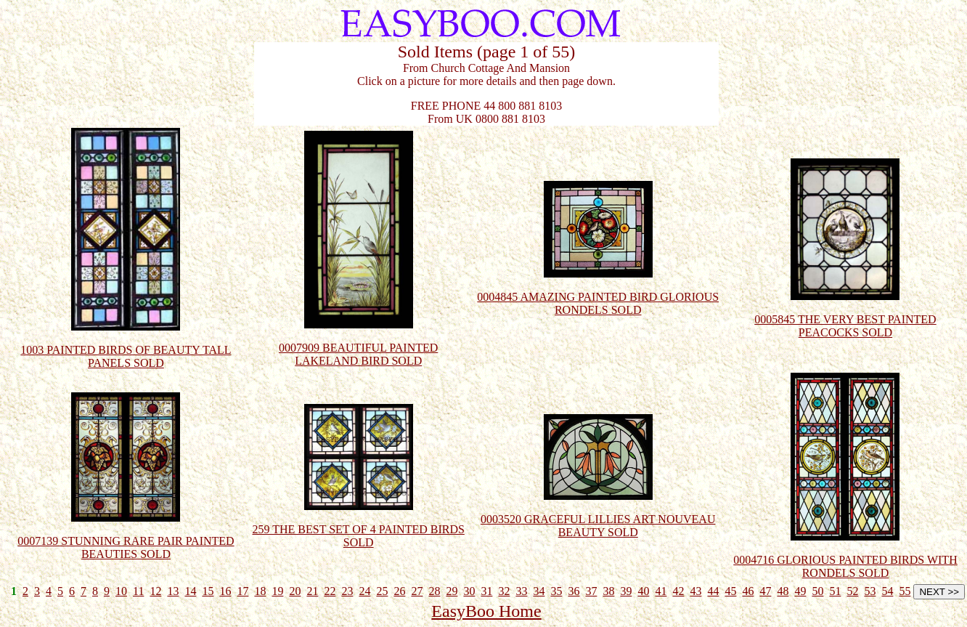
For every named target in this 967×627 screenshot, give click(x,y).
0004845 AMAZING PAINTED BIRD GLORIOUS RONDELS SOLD (598, 291)
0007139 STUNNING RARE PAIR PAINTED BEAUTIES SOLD (125, 535)
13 (173, 591)
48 (782, 591)
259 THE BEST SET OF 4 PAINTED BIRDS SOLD (359, 524)
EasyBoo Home (486, 611)
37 (591, 591)
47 (765, 591)
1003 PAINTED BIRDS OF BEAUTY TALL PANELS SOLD (125, 344)
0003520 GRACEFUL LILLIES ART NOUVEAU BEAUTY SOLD (598, 514)
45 (730, 591)
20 (295, 591)
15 (207, 591)
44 (713, 591)
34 (538, 591)
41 (660, 591)
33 (521, 591)
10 (121, 591)
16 (225, 591)
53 (870, 591)
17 (242, 591)
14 (190, 591)
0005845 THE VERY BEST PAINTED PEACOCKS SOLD (845, 314)
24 (364, 591)
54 (887, 591)
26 (399, 591)
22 (329, 591)
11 (138, 591)
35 (556, 591)
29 (451, 591)
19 (277, 591)
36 (573, 591)
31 (486, 591)
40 (643, 591)
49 (800, 591)
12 (155, 591)
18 (260, 591)
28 (434, 591)
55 (904, 591)
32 (504, 591)
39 (626, 591)
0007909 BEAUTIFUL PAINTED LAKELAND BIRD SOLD (358, 342)
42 (678, 591)
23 (347, 591)
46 (748, 591)
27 (417, 591)
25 (382, 591)
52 (852, 591)
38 (608, 591)
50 (817, 591)
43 (695, 591)
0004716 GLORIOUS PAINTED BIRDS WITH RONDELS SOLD (845, 554)
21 (312, 591)
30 (469, 591)
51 (835, 591)
